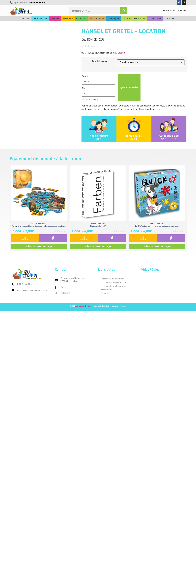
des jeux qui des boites (83, 306)
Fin (83, 88)
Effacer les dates (89, 99)
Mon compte (106, 289)
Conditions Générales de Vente (114, 286)
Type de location (99, 61)
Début (85, 76)
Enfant (113, 52)
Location (121, 52)
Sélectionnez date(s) (39, 246)
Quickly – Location (157, 224)
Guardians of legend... (39, 224)
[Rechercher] (123, 10)
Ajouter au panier (129, 87)
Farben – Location (98, 224)
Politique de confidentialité (112, 278)
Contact (104, 293)
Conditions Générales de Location (115, 282)
